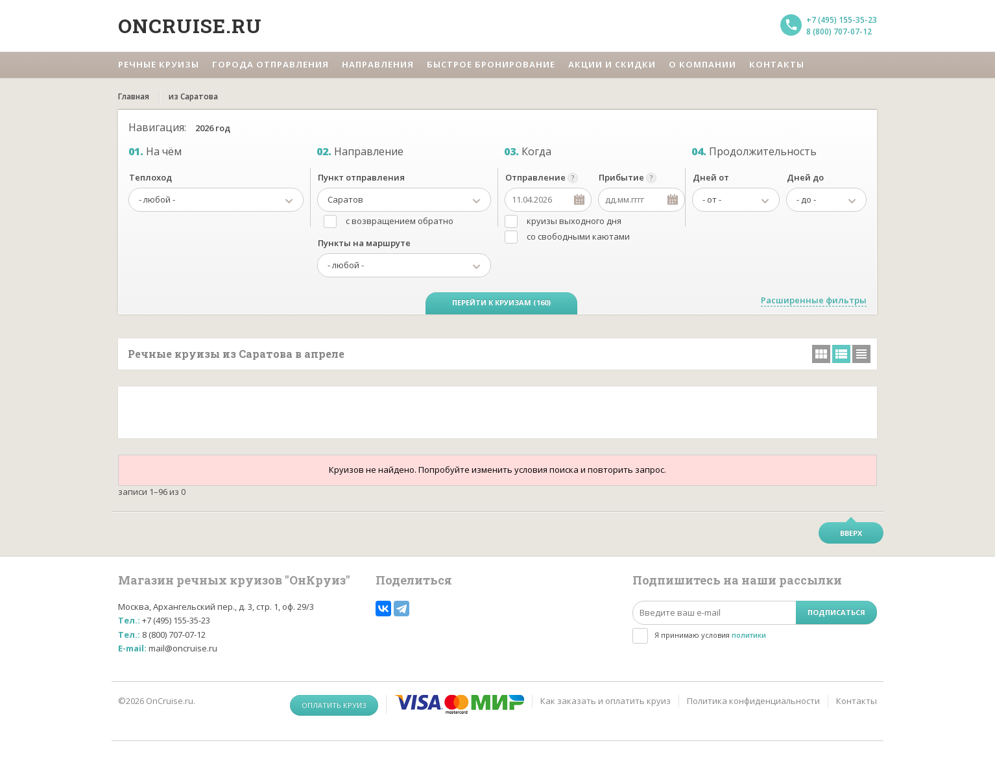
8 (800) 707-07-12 (839, 31)
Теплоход (150, 177)
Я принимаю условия (710, 635)
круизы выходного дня (574, 221)
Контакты (856, 701)
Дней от (711, 177)
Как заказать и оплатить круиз (605, 701)
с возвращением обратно (399, 221)
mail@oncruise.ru (183, 648)
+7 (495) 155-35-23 (841, 19)
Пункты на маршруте (364, 243)
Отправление (535, 177)
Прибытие (621, 177)
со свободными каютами (578, 236)
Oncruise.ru (190, 25)
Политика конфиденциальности (753, 701)
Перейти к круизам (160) (501, 302)
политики (749, 635)
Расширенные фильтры (814, 300)
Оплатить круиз (334, 705)
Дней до (805, 177)
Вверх (851, 533)
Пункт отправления (361, 177)
